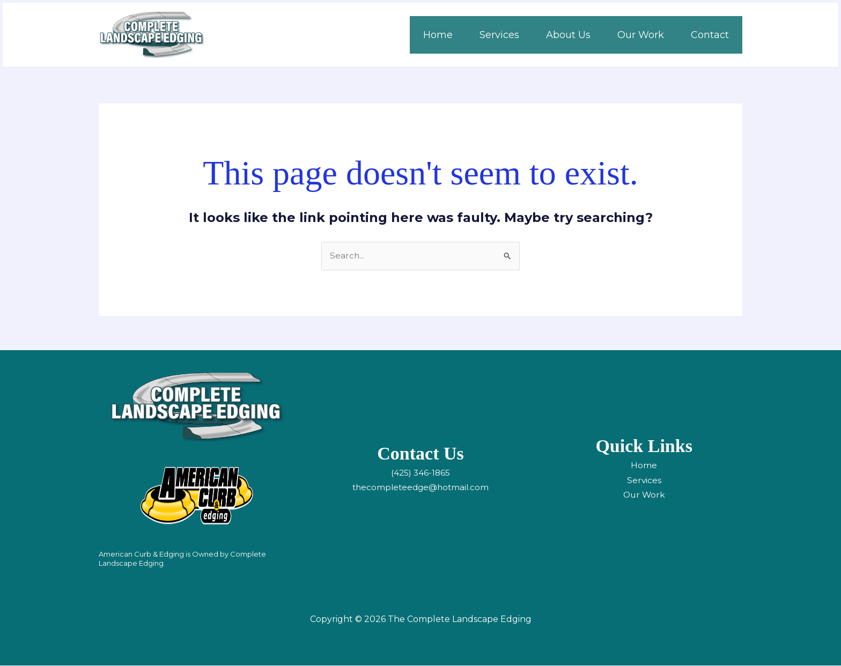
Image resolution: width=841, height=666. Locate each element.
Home (644, 466)
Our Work (644, 495)
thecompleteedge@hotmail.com (420, 488)
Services (643, 480)
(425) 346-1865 (420, 473)
